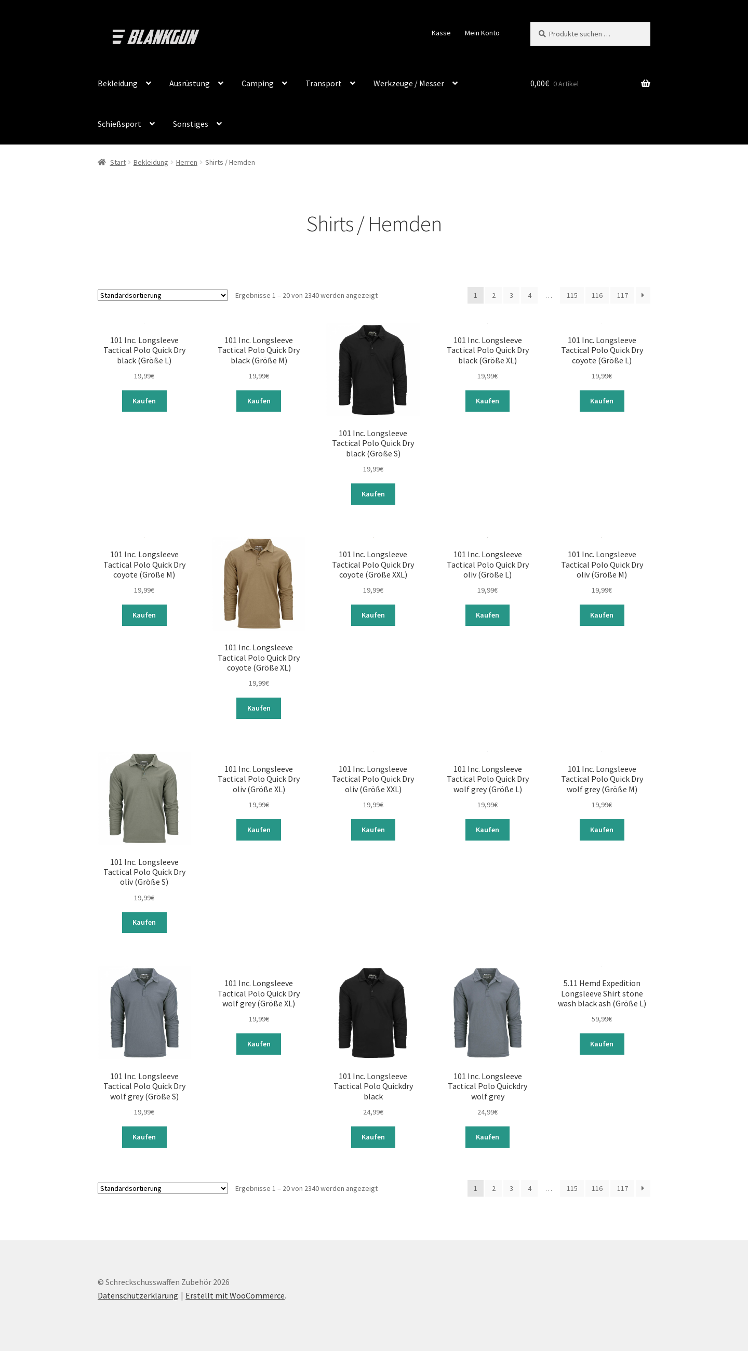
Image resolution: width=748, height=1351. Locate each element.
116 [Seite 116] (597, 295)
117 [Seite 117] (622, 295)
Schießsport (119, 124)
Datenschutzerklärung (138, 1291)
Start (118, 162)
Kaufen (144, 400)
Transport (323, 83)
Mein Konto (482, 32)
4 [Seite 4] (529, 295)
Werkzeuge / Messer (408, 83)
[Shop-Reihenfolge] (163, 295)
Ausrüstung (189, 83)
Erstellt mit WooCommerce (235, 1291)
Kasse (441, 32)
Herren (186, 162)
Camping (258, 83)
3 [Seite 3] (511, 295)
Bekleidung (118, 83)
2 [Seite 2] (494, 295)
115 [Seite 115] (572, 295)
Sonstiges (190, 124)
